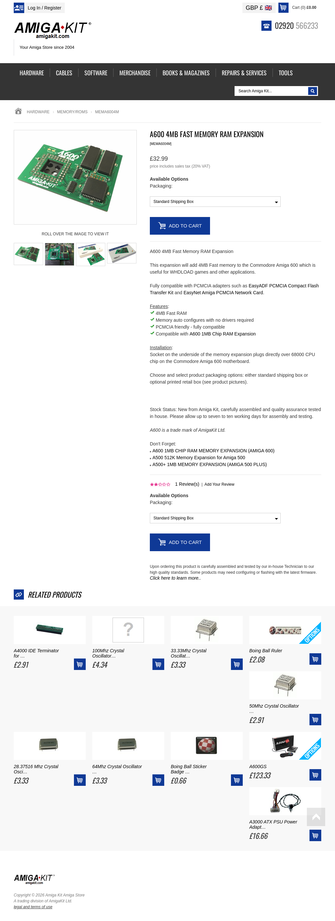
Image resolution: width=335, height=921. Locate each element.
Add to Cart (185, 225)
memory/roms (72, 112)
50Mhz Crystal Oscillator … (274, 708)
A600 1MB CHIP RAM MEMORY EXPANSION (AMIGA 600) (213, 450)
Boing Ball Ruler (265, 650)
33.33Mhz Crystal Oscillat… (188, 653)
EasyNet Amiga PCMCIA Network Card (223, 292)
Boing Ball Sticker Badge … (189, 769)
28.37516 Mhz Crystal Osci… (36, 769)
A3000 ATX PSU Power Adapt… (273, 824)
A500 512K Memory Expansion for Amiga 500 (198, 457)
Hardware (38, 112)
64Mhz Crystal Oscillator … (117, 769)
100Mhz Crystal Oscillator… (108, 653)
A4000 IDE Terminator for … (36, 653)
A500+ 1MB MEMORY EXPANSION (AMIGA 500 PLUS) (209, 464)
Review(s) (187, 484)
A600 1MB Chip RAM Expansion (222, 333)
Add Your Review (219, 484)
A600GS (258, 766)
